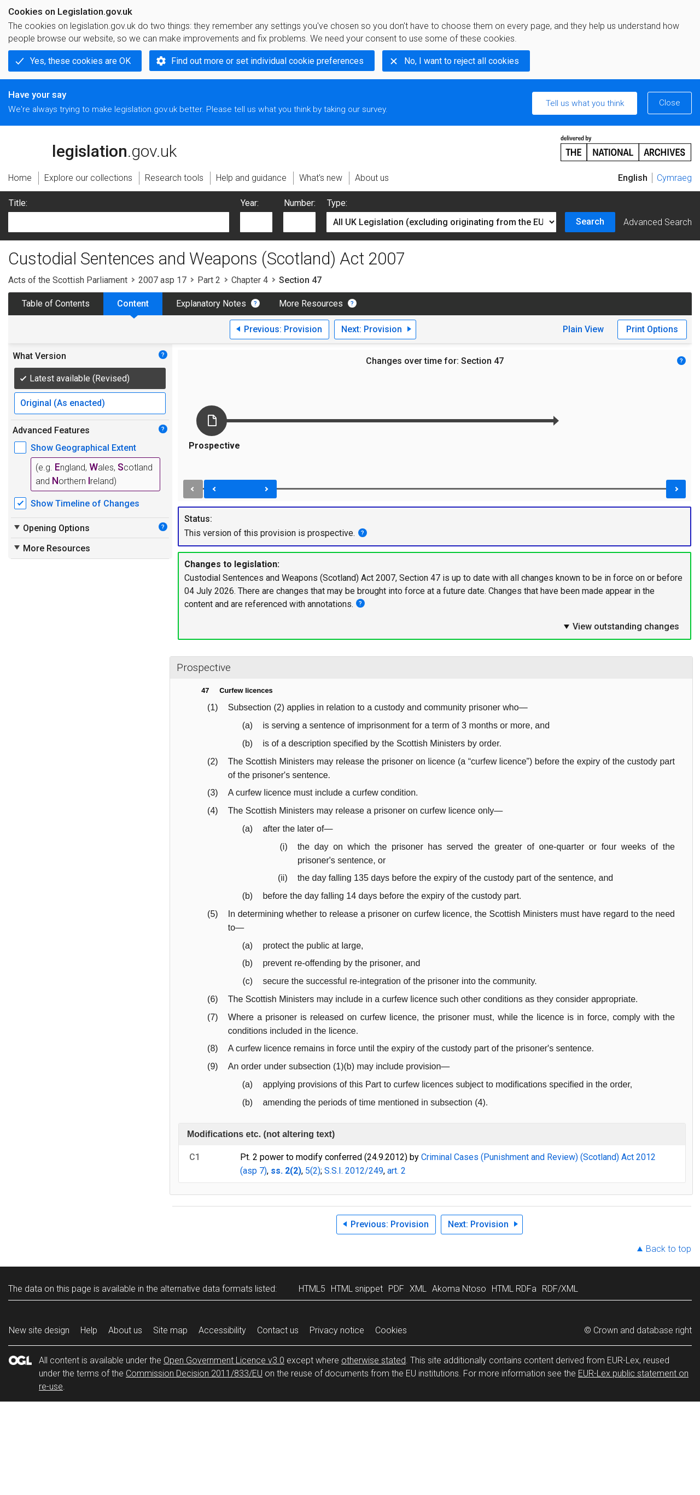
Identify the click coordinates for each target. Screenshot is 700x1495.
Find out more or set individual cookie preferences (267, 61)
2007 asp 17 (162, 280)
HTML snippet (357, 1289)
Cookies (391, 1330)
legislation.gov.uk (92, 147)
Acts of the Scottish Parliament (67, 280)
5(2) (312, 1171)
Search (590, 221)
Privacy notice (337, 1330)
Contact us (278, 1330)
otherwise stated (373, 1360)
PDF (396, 1289)
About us (125, 1330)
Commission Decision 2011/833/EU (194, 1373)
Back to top (668, 1249)
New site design (39, 1330)
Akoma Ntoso (459, 1289)
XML (418, 1289)
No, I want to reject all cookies (461, 61)
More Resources (311, 303)
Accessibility (222, 1330)
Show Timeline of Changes (85, 503)
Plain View (583, 329)
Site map (170, 1330)
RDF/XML (560, 1289)
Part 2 (208, 280)
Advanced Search (657, 222)
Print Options (652, 329)
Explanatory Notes (211, 303)
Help (88, 1330)
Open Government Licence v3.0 (224, 1360)
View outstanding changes (620, 626)
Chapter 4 (249, 280)
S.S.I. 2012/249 (353, 1171)
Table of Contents (56, 303)
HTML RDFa (514, 1289)
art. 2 (396, 1171)
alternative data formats (206, 1289)
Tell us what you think (585, 103)
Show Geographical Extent (83, 448)
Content (133, 303)
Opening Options (51, 527)
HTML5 (312, 1289)
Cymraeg (674, 178)
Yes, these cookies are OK (80, 61)
